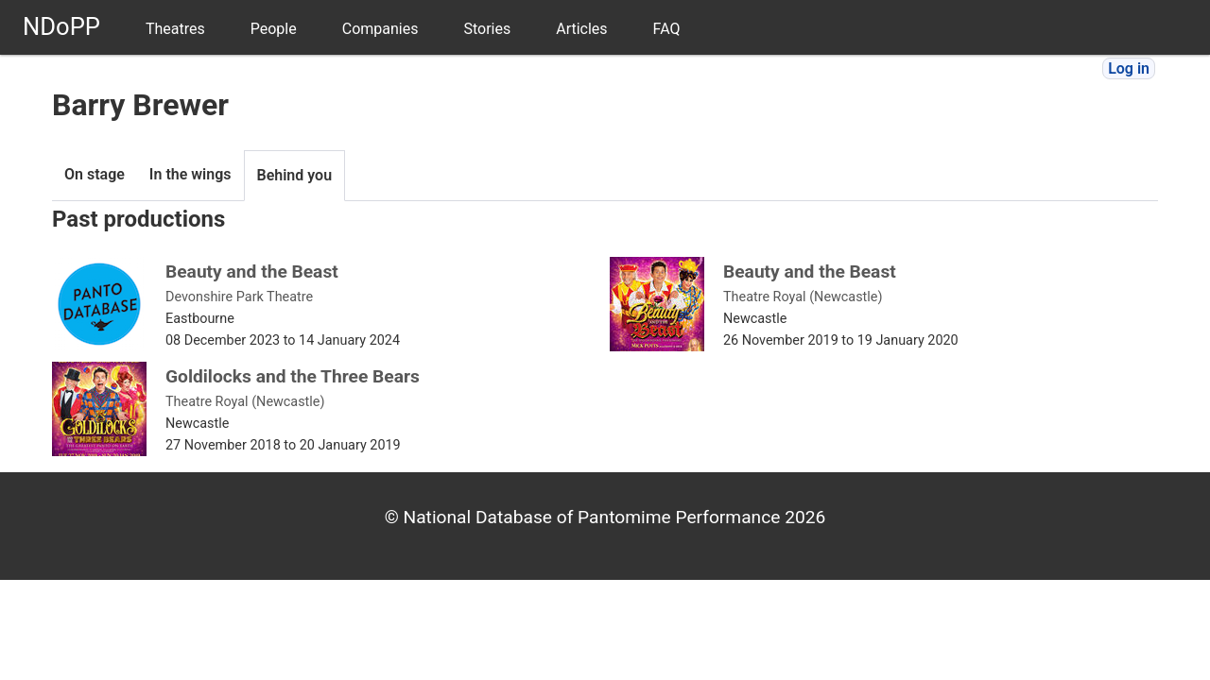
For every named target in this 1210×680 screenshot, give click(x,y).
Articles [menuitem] (581, 29)
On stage (94, 174)
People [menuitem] (274, 29)
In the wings (190, 174)
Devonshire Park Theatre (239, 297)
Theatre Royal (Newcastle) (802, 297)
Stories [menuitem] (486, 29)
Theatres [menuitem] (175, 29)
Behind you (295, 175)
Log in (1129, 68)
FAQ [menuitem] (667, 29)
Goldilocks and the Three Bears (292, 376)
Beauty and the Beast (251, 271)
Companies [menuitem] (380, 29)
